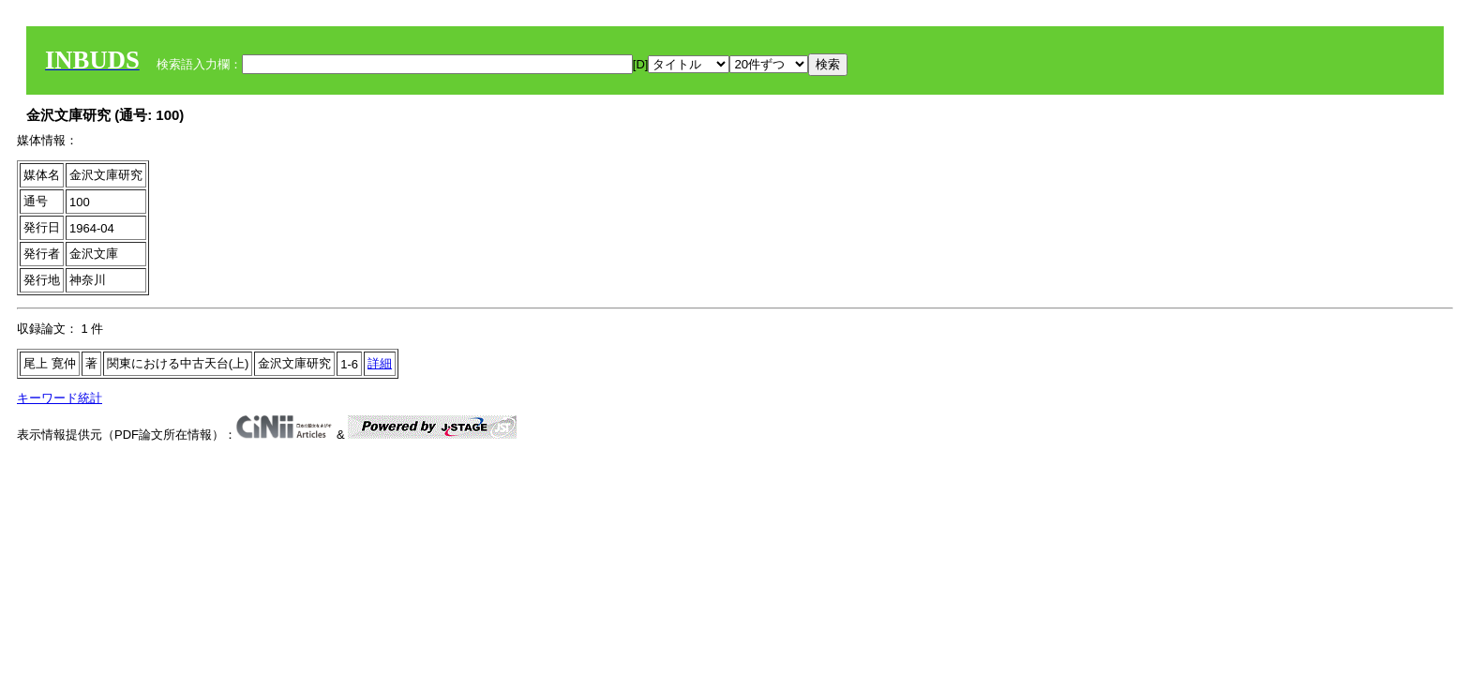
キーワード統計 (59, 398)
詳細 (380, 363)
